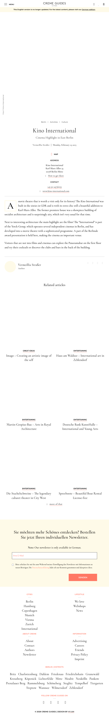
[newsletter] (65, 703)
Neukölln (81, 679)
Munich (29, 615)
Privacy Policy (79, 654)
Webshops (79, 606)
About (29, 641)
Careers (79, 645)
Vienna (29, 620)
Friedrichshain (74, 674)
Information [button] (79, 634)
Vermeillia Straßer (41, 145)
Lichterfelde (46, 679)
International (29, 629)
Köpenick (30, 679)
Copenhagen (29, 611)
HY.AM (71, 712)
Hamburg (29, 606)
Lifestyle (79, 594)
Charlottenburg (27, 674)
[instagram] (51, 703)
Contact (29, 645)
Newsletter (29, 654)
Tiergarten (96, 683)
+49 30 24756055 (54, 187)
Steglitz (68, 683)
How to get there (56, 175)
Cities (29, 594)
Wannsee (44, 688)
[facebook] (43, 703)
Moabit (69, 679)
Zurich (29, 624)
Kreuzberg (16, 679)
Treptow (31, 688)
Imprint (79, 659)
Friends (79, 650)
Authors (30, 650)
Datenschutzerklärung (40, 567)
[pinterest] (58, 703)
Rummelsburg (36, 683)
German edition (88, 10)
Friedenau (57, 674)
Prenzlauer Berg (15, 683)
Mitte (59, 679)
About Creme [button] (29, 634)
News (79, 611)
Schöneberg (54, 683)
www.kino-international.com (56, 191)
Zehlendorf (76, 688)
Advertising (79, 641)
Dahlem (44, 674)
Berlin (29, 601)
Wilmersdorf (59, 688)
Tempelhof (81, 683)
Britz (13, 674)
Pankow (94, 679)
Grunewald (92, 674)
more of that (56, 504)
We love (79, 601)
